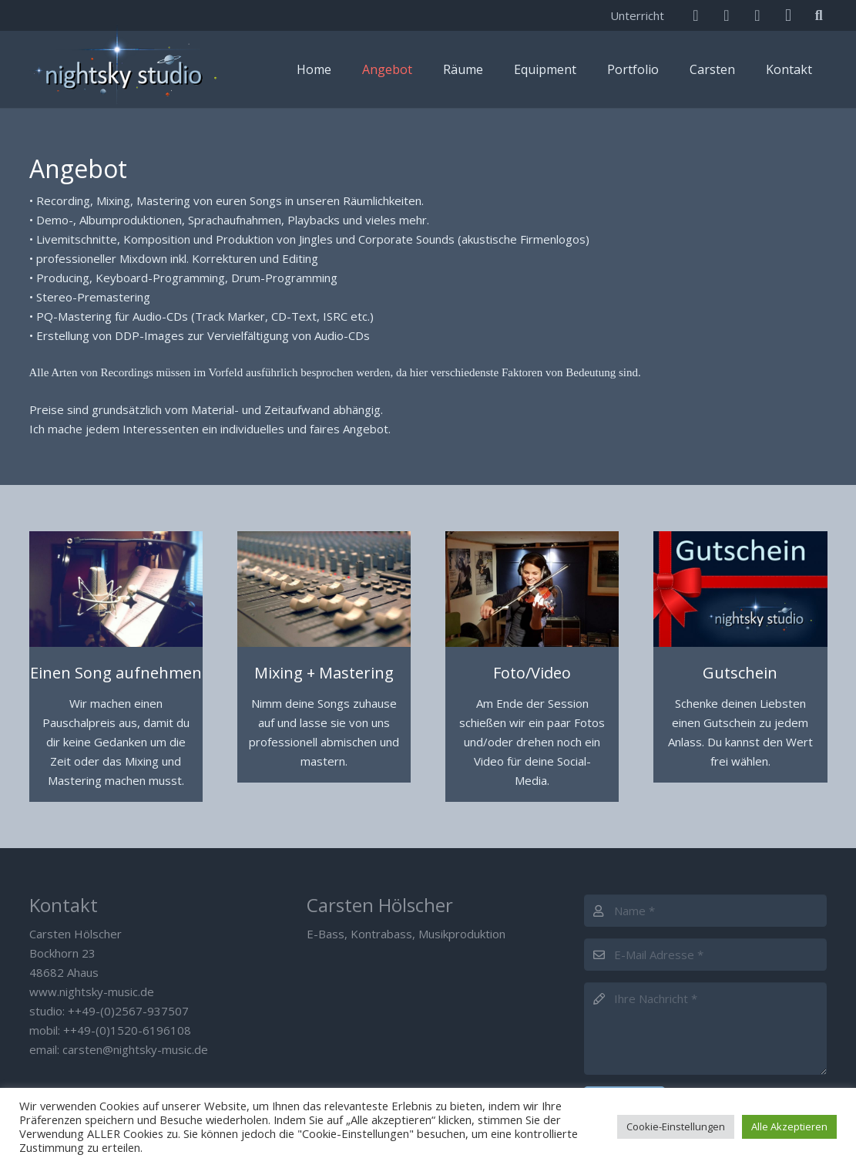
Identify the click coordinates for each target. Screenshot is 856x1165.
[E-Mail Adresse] (705, 954)
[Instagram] (788, 15)
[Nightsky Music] (125, 69)
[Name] (705, 910)
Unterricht (637, 15)
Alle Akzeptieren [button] (789, 1126)
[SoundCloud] (757, 15)
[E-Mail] (695, 15)
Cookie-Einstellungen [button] (675, 1126)
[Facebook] (726, 15)
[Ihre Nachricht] (705, 1028)
